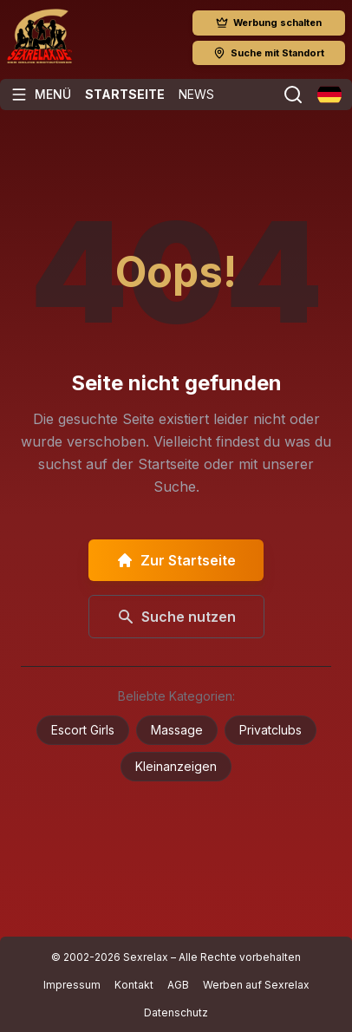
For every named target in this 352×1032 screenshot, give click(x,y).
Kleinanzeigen (176, 766)
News (196, 94)
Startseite (125, 94)
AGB (178, 984)
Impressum (72, 984)
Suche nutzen (176, 616)
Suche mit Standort (268, 53)
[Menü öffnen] (40, 94)
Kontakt (133, 984)
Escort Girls (82, 729)
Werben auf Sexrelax (256, 984)
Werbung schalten (269, 22)
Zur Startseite (176, 560)
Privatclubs (270, 729)
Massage (177, 729)
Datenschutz (176, 1012)
